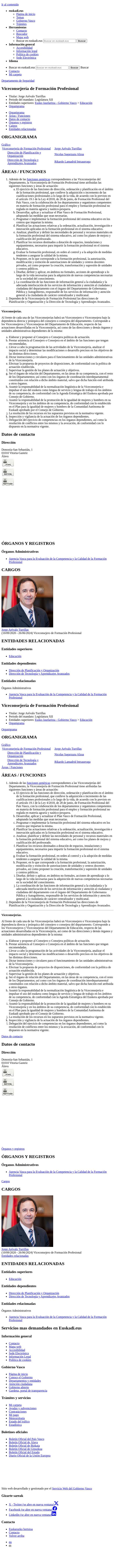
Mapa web (22, 37)
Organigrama (16, 106)
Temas (20, 17)
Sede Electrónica (26, 57)
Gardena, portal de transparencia (28, 1390)
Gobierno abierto (19, 1387)
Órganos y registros (13, 1148)
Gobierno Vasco (25, 20)
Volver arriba (16, 1535)
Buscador (21, 33)
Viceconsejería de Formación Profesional (26, 148)
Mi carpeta (15, 74)
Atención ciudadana (20, 1384)
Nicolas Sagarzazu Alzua (69, 154)
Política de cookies (27, 54)
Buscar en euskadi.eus (29, 40)
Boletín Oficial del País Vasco (26, 1439)
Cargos (5, 1181)
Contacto (21, 30)
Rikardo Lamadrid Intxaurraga (72, 161)
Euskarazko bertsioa (21, 1529)
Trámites (21, 24)
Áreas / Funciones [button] (19, 115)
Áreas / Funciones (12, 767)
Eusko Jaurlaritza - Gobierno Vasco (56, 102)
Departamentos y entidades (25, 1380)
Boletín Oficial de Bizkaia (24, 1445)
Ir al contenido (10, 4)
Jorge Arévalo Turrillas (31, 96)
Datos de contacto (12, 1036)
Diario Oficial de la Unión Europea (29, 1455)
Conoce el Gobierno (21, 1377)
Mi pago (14, 1414)
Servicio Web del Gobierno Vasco (72, 1488)
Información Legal (20, 1356)
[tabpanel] (57, 150)
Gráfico (6, 144)
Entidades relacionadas (15, 1255)
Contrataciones (18, 1411)
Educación (86, 102)
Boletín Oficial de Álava (23, 1442)
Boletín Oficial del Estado (24, 1452)
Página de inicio (25, 14)
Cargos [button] (13, 125)
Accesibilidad (24, 47)
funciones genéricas (38, 179)
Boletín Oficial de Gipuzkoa (25, 1448)
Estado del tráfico (19, 1421)
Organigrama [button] (16, 112)
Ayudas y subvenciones (23, 1408)
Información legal (26, 51)
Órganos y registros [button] (20, 122)
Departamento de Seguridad (18, 80)
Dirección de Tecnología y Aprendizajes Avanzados (23, 161)
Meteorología (17, 1418)
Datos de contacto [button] (19, 119)
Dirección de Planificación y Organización (34, 670)
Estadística (15, 1424)
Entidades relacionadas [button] (22, 129)
